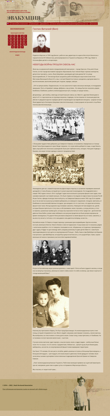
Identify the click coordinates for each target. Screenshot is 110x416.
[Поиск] (59, 3)
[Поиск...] (80, 3)
